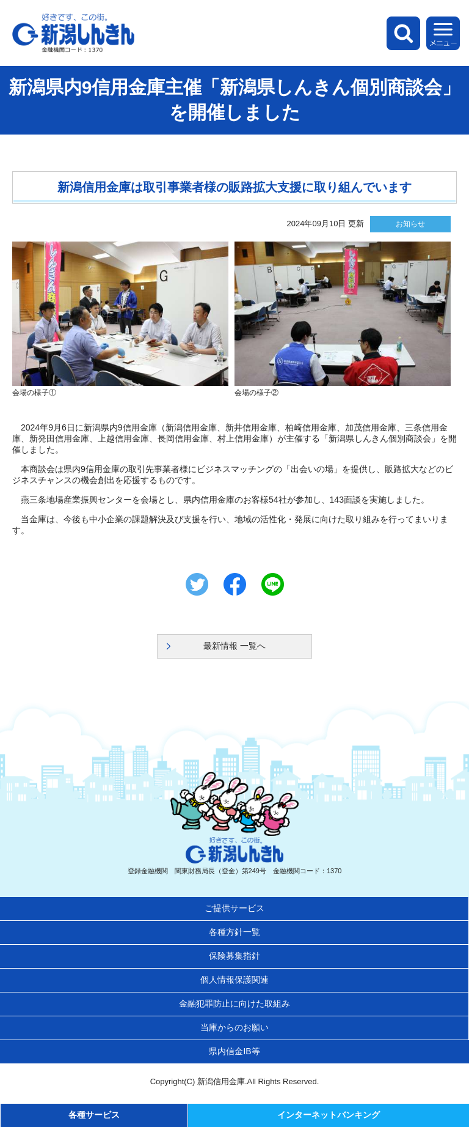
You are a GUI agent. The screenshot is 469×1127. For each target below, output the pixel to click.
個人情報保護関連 (234, 980)
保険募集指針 (234, 956)
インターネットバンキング (328, 1115)
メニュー (443, 33)
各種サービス (94, 1115)
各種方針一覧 (234, 932)
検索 (403, 33)
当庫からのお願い (234, 1027)
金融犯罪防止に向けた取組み (234, 1003)
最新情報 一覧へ (234, 646)
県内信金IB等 (234, 1051)
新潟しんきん (73, 33)
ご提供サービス (234, 908)
